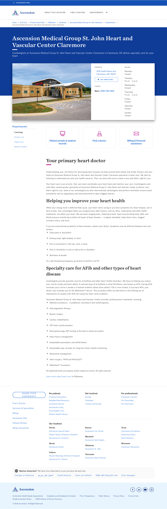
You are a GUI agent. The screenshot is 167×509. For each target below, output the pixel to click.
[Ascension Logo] (23, 491)
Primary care (19, 137)
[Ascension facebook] (132, 489)
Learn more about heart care (58, 376)
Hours (127, 67)
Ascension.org (23, 3)
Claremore (62, 22)
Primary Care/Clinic (37, 22)
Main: (97, 91)
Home (14, 22)
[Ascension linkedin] (139, 489)
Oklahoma (51, 22)
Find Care (23, 22)
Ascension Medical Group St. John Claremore (86, 22)
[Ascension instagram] (151, 489)
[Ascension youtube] (145, 489)
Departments (110, 22)
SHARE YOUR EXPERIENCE (29, 394)
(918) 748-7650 (107, 91)
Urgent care (19, 142)
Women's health (20, 147)
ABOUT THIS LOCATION (55, 12)
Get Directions (106, 79)
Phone (97, 86)
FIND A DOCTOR (77, 12)
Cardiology (18, 132)
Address (98, 67)
